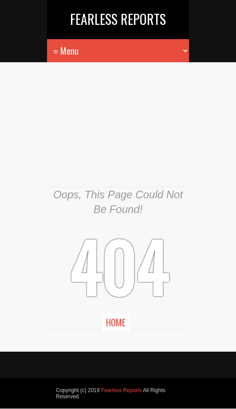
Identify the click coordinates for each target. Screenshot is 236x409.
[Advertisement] (118, 131)
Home (116, 322)
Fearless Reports (118, 19)
